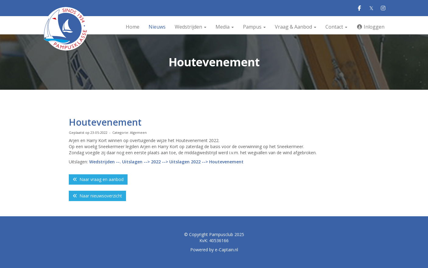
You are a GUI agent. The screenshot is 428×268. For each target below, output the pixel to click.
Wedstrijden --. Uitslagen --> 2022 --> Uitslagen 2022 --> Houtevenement (167, 162)
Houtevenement (105, 122)
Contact (336, 26)
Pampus (254, 26)
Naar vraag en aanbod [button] (98, 179)
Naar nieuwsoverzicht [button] (97, 196)
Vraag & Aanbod (295, 26)
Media (225, 26)
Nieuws (157, 26)
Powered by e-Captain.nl (214, 249)
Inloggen (370, 26)
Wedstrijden (190, 26)
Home (132, 26)
